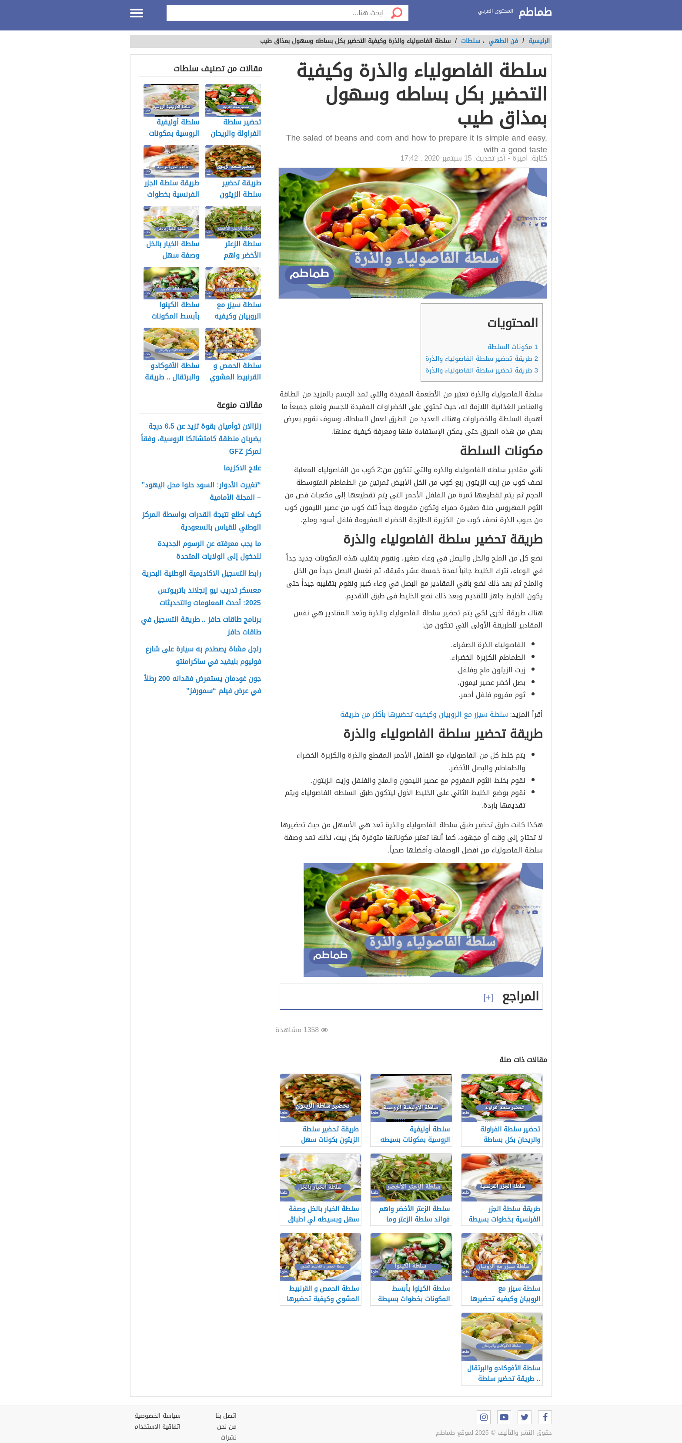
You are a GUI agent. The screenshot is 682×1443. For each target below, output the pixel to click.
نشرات (229, 1437)
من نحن (227, 1426)
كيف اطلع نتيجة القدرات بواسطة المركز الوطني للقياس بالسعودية (201, 521)
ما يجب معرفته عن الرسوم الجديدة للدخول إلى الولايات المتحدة (209, 550)
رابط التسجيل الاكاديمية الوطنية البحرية (201, 573)
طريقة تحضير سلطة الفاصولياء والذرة (481, 358)
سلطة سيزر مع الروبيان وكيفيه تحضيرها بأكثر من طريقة (424, 714)
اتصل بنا (226, 1415)
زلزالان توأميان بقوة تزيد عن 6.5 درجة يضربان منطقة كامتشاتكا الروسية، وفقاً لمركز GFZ (201, 439)
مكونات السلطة (513, 347)
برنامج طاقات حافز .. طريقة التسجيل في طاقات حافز (201, 626)
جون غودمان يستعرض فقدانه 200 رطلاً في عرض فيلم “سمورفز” (202, 685)
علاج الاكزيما (242, 468)
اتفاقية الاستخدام (157, 1426)
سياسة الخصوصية (157, 1415)
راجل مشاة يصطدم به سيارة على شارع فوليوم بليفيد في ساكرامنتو (203, 655)
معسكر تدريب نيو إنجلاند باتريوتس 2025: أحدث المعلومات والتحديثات (209, 597)
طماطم (535, 12)
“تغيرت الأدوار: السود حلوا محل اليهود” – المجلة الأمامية (201, 491)
